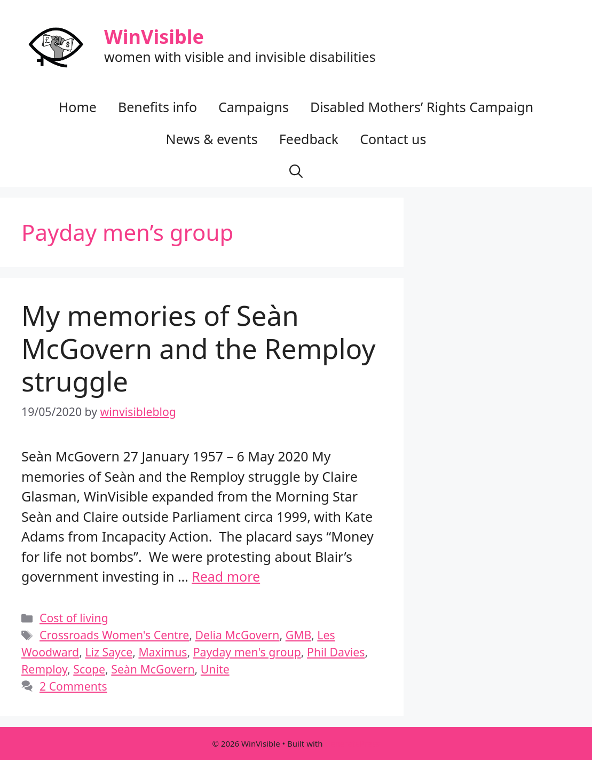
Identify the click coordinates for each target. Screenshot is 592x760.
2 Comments (73, 686)
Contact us (393, 139)
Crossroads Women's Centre (114, 635)
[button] (296, 171)
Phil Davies (336, 652)
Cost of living (74, 617)
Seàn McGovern (152, 669)
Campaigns (253, 107)
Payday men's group (247, 652)
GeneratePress (352, 743)
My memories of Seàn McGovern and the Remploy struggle (198, 347)
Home (78, 107)
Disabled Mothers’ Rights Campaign (421, 107)
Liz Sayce (108, 652)
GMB (298, 635)
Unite (215, 669)
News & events (211, 139)
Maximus (162, 652)
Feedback (308, 139)
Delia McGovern (237, 635)
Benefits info (157, 107)
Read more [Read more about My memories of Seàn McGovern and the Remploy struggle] (226, 576)
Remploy (44, 669)
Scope (89, 669)
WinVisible (154, 36)
